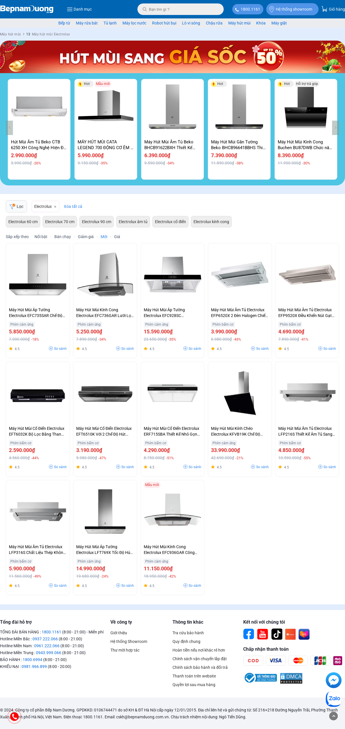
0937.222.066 (45, 639)
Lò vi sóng (191, 23)
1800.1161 (250, 9)
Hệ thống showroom (290, 9)
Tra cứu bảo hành (188, 633)
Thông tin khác (187, 622)
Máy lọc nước (134, 23)
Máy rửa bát (87, 23)
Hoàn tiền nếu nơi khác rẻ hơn (198, 650)
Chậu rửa (214, 23)
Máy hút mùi (239, 23)
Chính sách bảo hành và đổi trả (200, 667)
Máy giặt (279, 23)
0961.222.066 (47, 645)
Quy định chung (186, 641)
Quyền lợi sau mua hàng (193, 684)
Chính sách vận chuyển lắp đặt (199, 658)
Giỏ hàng (333, 9)
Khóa (261, 23)
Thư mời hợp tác (124, 650)
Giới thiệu (118, 633)
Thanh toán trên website (194, 676)
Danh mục (79, 9)
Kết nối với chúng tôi (264, 622)
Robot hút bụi (164, 23)
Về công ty (121, 622)
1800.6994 (32, 659)
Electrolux (43, 206)
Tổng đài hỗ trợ (16, 622)
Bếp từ (64, 23)
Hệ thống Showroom (128, 641)
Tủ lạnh (110, 23)
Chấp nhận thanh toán (266, 649)
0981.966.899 (34, 666)
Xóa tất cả (73, 206)
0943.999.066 (48, 652)
